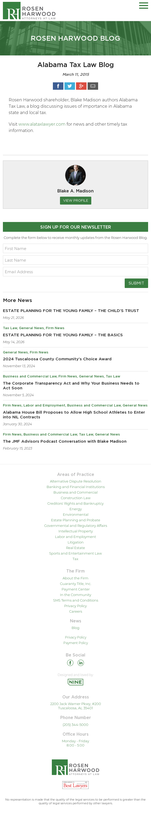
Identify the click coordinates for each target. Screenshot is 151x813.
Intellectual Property (75, 531)
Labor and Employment (44, 405)
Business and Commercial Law (30, 376)
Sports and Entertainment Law (75, 553)
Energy (75, 509)
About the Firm (75, 578)
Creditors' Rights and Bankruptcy (75, 503)
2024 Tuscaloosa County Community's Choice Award (57, 359)
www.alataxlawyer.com (42, 124)
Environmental (75, 514)
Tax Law (10, 328)
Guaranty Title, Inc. (75, 584)
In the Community (75, 595)
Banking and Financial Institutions (76, 487)
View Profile (75, 200)
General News (31, 328)
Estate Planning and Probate (75, 520)
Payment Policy (75, 643)
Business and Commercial (75, 492)
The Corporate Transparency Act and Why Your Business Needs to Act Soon (71, 385)
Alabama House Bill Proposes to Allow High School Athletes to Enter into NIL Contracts (74, 414)
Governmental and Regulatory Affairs (75, 525)
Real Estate (75, 548)
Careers (75, 611)
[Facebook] (70, 664)
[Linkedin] (81, 664)
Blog (75, 628)
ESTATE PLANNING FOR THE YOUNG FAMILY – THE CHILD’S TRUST (71, 311)
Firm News (55, 328)
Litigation (76, 542)
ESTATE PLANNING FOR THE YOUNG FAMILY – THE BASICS (63, 335)
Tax (75, 559)
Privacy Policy (75, 606)
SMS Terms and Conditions (75, 600)
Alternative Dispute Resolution (75, 481)
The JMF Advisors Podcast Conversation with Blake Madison (65, 441)
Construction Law (75, 498)
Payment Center (76, 589)
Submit (136, 283)
